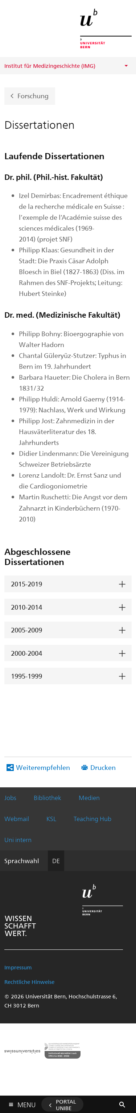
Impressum (18, 967)
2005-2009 (26, 629)
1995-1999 (26, 675)
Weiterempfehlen (43, 767)
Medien (89, 797)
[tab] (68, 584)
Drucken (103, 767)
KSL (51, 819)
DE (56, 861)
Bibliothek (47, 797)
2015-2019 (26, 583)
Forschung (33, 95)
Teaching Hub (92, 819)
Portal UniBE (66, 1105)
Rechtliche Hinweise (29, 981)
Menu (26, 1103)
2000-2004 (26, 653)
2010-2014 (26, 606)
